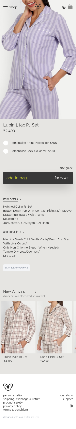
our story (66, 395)
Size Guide (66, 168)
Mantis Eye (33, 417)
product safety (13, 402)
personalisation (13, 395)
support (67, 399)
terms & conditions (16, 409)
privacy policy (12, 406)
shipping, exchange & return (22, 399)
